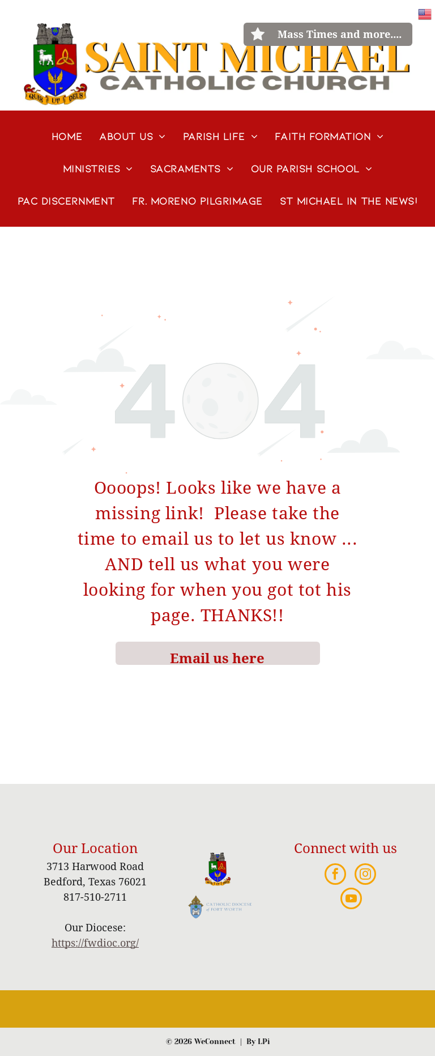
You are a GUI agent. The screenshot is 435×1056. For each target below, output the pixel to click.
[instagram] (365, 875)
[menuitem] (67, 136)
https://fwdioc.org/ (95, 943)
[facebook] (335, 875)
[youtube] (351, 900)
